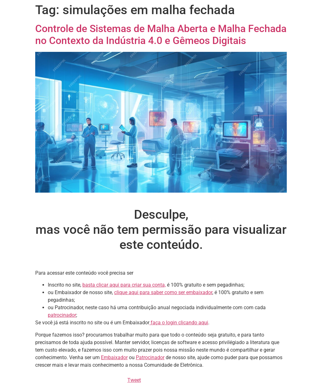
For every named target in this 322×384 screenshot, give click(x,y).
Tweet (134, 380)
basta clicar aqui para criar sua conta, (124, 285)
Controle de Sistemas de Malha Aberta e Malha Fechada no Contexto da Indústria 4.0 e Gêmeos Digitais (160, 35)
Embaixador (114, 357)
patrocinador (62, 315)
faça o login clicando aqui (178, 323)
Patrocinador (150, 357)
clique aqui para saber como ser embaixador (163, 292)
